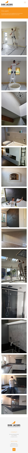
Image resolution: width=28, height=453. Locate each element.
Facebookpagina (15, 446)
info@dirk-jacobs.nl (14, 436)
